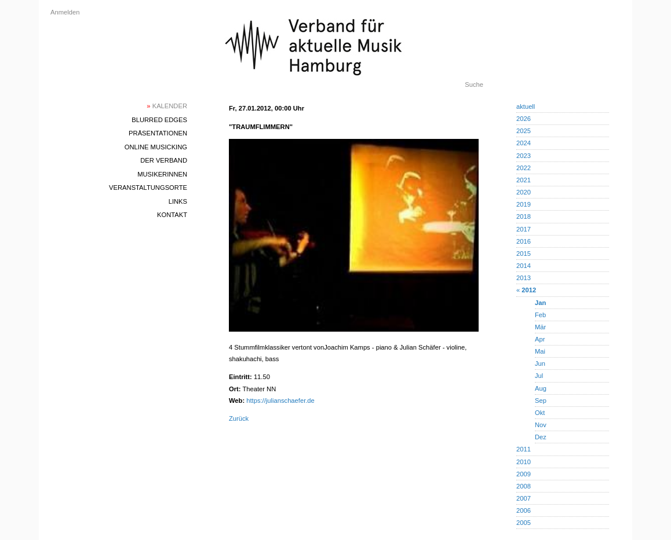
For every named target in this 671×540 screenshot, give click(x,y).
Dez (540, 437)
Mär (540, 327)
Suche (474, 84)
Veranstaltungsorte (148, 187)
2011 (523, 449)
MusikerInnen (162, 174)
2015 (523, 253)
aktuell (525, 106)
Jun (540, 363)
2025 (523, 130)
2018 (523, 216)
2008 (523, 486)
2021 (523, 180)
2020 (523, 192)
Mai (540, 351)
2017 (523, 229)
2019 (523, 204)
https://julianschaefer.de (280, 400)
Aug (540, 388)
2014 (523, 265)
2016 (523, 241)
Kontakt (172, 214)
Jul (539, 375)
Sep (540, 400)
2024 (523, 142)
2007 (523, 498)
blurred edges (159, 119)
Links (178, 201)
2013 (523, 277)
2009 (523, 474)
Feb (540, 314)
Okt (540, 412)
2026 (523, 118)
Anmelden (64, 12)
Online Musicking (156, 147)
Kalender (167, 105)
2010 (523, 461)
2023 (523, 155)
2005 (523, 522)
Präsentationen (158, 133)
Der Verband (163, 160)
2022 (523, 167)
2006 (523, 510)
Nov (540, 424)
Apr (540, 339)
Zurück (239, 418)
